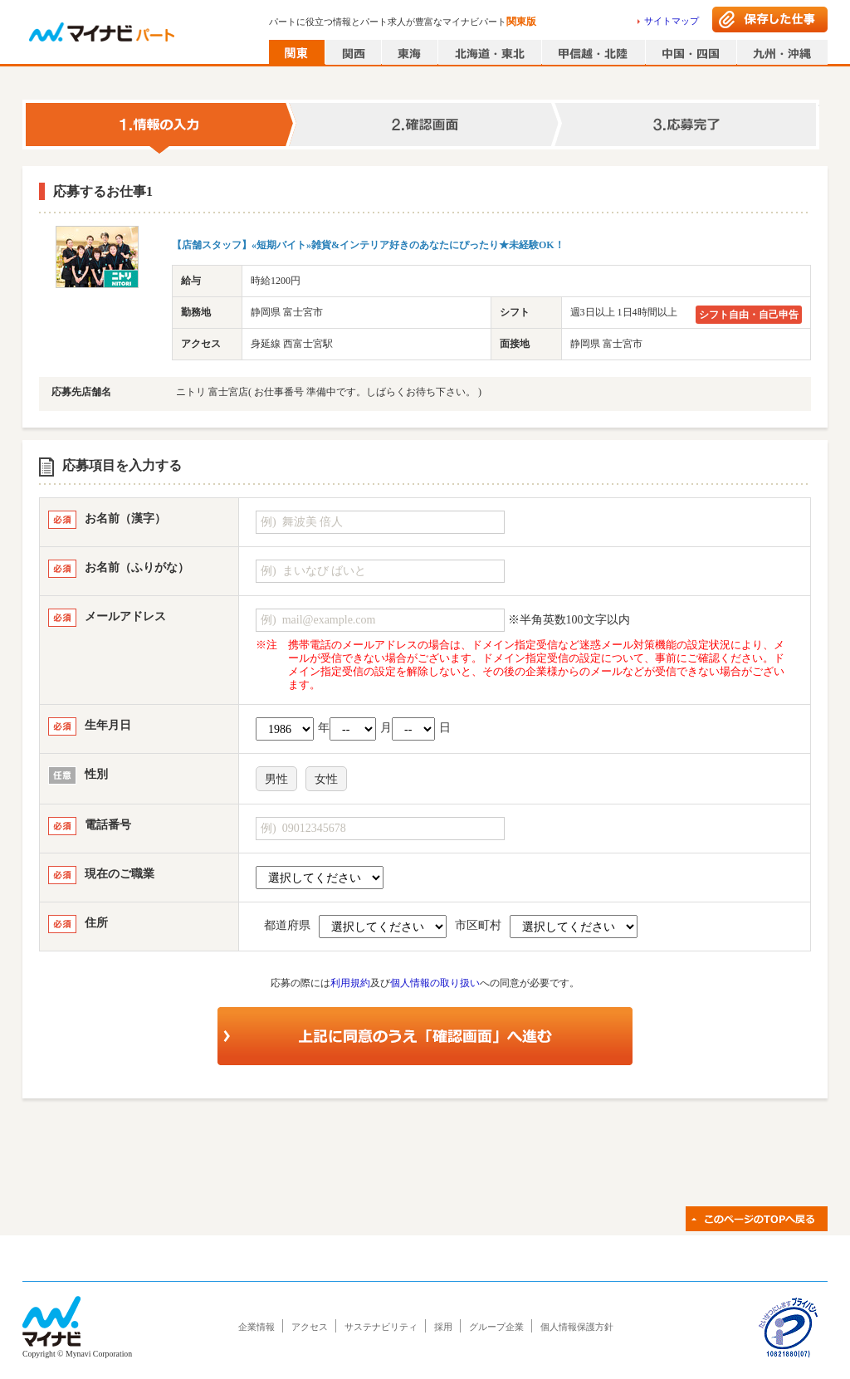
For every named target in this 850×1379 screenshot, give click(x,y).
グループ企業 (496, 1327)
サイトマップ (671, 21)
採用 (443, 1327)
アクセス (309, 1327)
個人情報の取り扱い (435, 983)
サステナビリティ (381, 1327)
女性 (326, 779)
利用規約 (350, 983)
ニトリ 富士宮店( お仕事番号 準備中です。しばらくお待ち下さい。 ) (328, 392)
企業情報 (256, 1327)
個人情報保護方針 (576, 1327)
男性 (276, 779)
